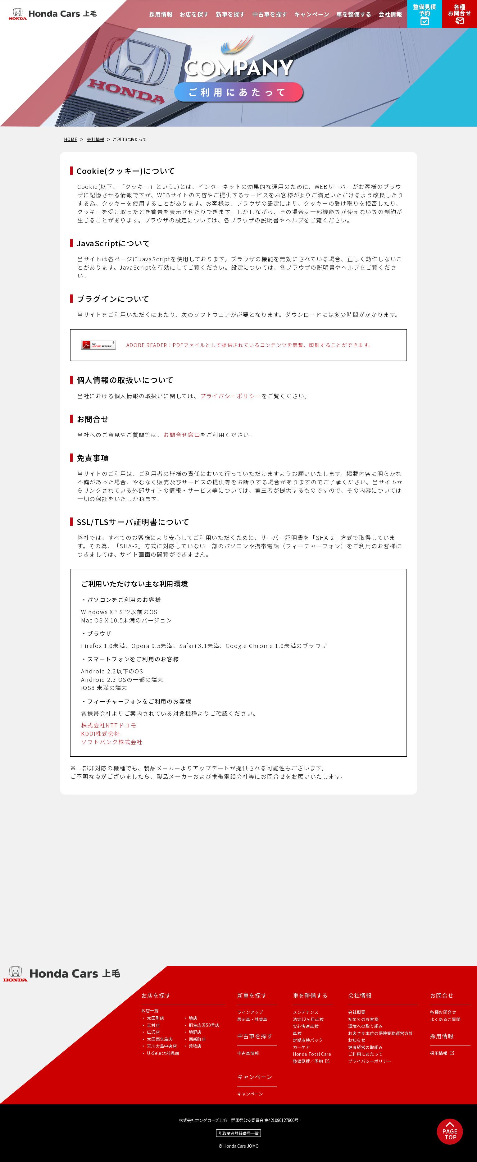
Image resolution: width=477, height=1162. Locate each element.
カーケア (301, 1047)
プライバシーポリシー (230, 396)
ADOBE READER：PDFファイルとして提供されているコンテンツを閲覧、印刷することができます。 (250, 345)
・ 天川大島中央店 (159, 1046)
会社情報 (95, 139)
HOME (70, 139)
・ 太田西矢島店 (157, 1039)
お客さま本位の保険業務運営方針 (380, 1033)
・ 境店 (190, 1018)
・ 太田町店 (152, 1018)
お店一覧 (150, 1011)
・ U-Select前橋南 (160, 1053)
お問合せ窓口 (181, 435)
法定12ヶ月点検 (308, 1019)
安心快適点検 (306, 1026)
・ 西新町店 (194, 1039)
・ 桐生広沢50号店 (201, 1025)
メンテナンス (306, 1012)
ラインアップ (250, 1012)
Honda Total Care (312, 1054)
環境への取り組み (365, 1026)
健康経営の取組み (365, 1047)
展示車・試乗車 (252, 1019)
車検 (297, 1033)
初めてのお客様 (363, 1019)
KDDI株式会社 (100, 733)
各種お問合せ (443, 1012)
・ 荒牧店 (192, 1046)
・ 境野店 (192, 1032)
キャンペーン (250, 1094)
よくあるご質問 (445, 1019)
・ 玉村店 (150, 1025)
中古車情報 (248, 1053)
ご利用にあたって (365, 1054)
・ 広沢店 (150, 1032)
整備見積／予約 (308, 1061)
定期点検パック (308, 1040)
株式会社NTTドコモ (109, 725)
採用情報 (438, 1053)
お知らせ (357, 1040)
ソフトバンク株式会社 (112, 742)
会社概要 (357, 1012)
